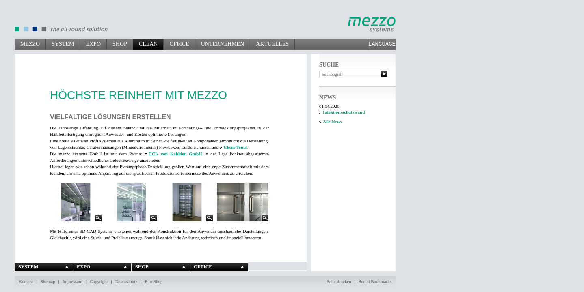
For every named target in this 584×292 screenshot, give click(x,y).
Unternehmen (222, 44)
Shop (119, 44)
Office (179, 44)
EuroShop (153, 281)
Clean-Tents (235, 147)
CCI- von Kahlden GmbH (175, 153)
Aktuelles (272, 44)
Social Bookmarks (375, 281)
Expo (93, 44)
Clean (148, 44)
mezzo (30, 44)
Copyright (99, 281)
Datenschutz (126, 281)
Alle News (332, 121)
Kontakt (26, 281)
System (63, 44)
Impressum (72, 281)
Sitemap (48, 281)
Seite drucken (339, 281)
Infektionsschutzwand (344, 112)
